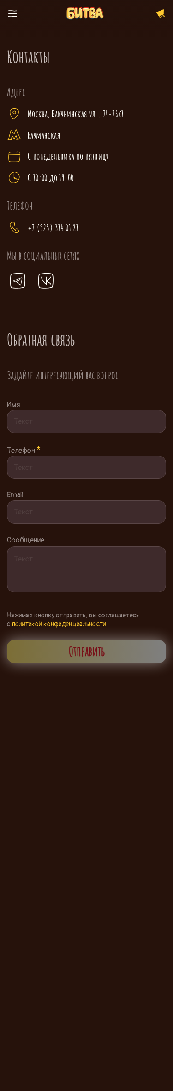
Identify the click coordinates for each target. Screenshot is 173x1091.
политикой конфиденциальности (59, 624)
